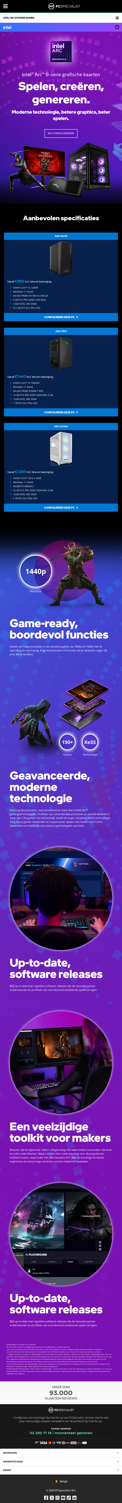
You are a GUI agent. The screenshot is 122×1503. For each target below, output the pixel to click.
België (61, 1481)
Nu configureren (61, 133)
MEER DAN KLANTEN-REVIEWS (61, 1392)
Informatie (10, 1452)
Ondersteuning (13, 1461)
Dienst (7, 1470)
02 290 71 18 (41, 1433)
